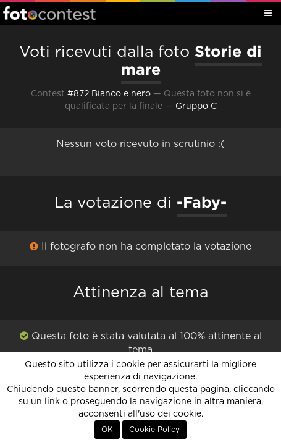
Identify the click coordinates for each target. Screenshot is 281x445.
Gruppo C (196, 106)
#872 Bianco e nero (109, 94)
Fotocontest (49, 13)
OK (107, 429)
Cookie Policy (154, 429)
